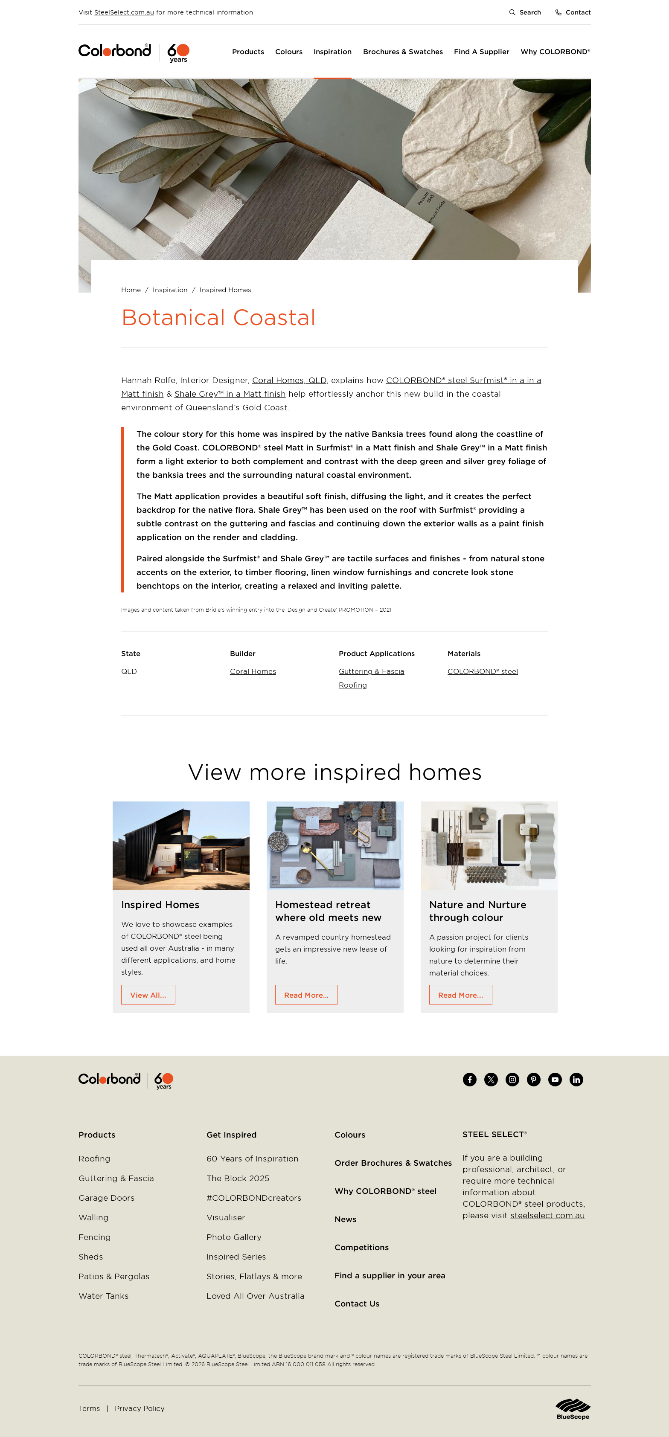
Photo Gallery (234, 1237)
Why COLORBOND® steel (385, 1191)
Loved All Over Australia (256, 1296)
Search (530, 12)
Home (131, 289)
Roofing (353, 684)
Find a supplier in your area (389, 1275)
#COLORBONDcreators (254, 1197)
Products (97, 1134)
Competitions (361, 1247)
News (345, 1219)
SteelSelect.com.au (124, 12)
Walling (94, 1217)
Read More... (460, 994)
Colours (350, 1134)
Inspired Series (236, 1256)
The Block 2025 (238, 1178)
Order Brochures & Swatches (393, 1162)
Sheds (91, 1256)
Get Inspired (232, 1134)
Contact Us (357, 1303)
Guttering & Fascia (371, 671)
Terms (89, 1408)
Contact (578, 12)
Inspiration (170, 289)
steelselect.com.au (547, 1215)
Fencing (95, 1237)
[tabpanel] (181, 907)
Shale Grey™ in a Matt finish (230, 393)
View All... (148, 994)
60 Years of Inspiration (253, 1158)
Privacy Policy (140, 1408)
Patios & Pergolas (114, 1276)
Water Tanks (104, 1296)
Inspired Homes (225, 289)
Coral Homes (253, 671)
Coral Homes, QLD (289, 380)
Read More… (306, 994)
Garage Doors (107, 1197)
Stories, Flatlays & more (254, 1276)
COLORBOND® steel (483, 671)
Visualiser (226, 1217)
